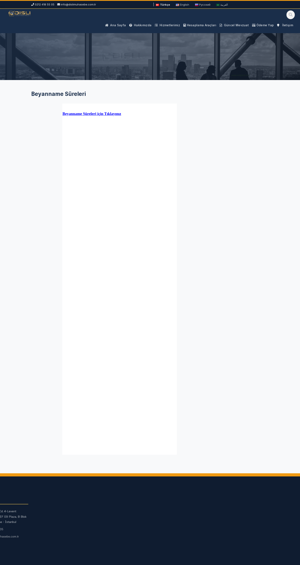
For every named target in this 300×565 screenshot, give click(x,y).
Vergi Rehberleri (169, 518)
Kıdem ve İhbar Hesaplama (115, 532)
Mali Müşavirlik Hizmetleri (53, 512)
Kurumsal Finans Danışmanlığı (56, 537)
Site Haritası (166, 532)
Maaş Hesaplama (109, 518)
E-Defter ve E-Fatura (50, 543)
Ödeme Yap (222, 543)
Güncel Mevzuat (169, 512)
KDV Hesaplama (108, 512)
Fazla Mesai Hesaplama (113, 525)
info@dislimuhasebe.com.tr (78, 4)
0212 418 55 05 (225, 529)
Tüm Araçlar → (107, 538)
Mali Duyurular (168, 525)
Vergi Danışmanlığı (48, 518)
